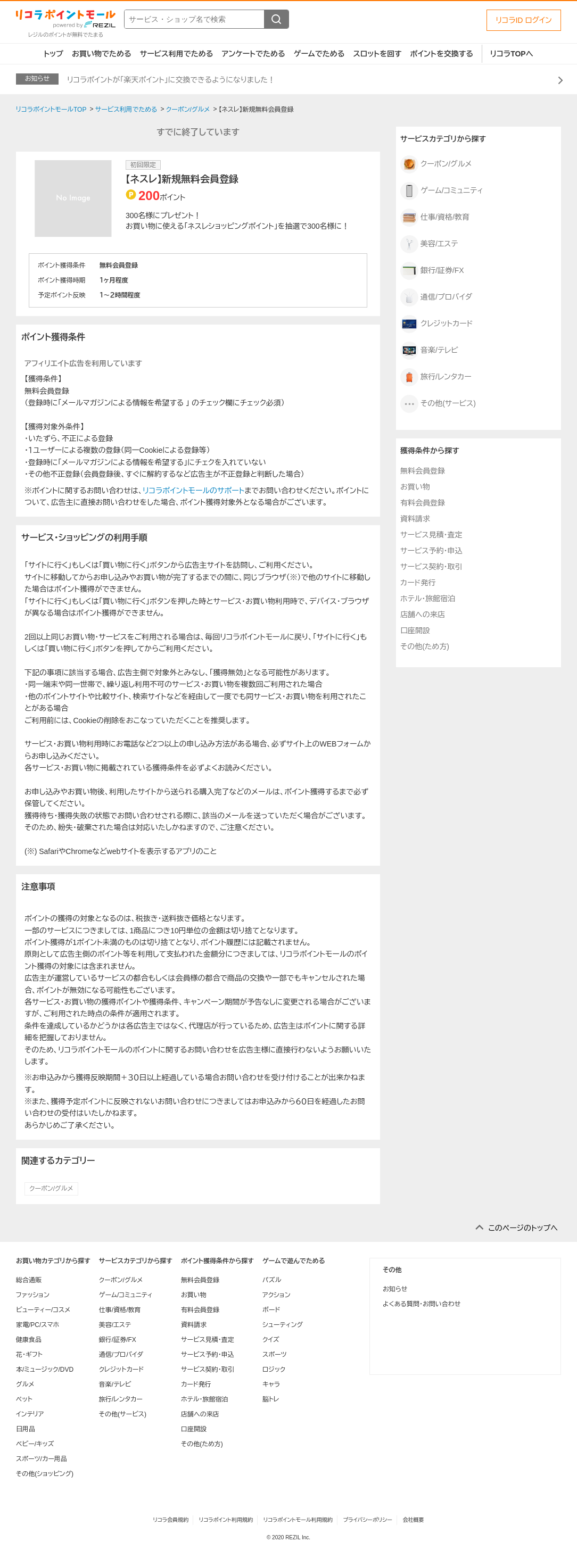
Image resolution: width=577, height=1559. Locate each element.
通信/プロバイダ (436, 297)
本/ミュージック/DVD (44, 1369)
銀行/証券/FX (432, 271)
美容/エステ (429, 244)
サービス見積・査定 (431, 534)
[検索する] (276, 19)
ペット (24, 1399)
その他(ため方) (424, 646)
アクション (276, 1295)
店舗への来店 (422, 614)
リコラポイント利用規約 (226, 1520)
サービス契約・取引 (431, 566)
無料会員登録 (422, 471)
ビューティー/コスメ (43, 1310)
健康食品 (29, 1340)
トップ (53, 53)
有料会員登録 (422, 503)
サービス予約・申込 (431, 550)
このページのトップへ (523, 1228)
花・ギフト (29, 1354)
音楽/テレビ (429, 351)
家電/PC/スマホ (37, 1325)
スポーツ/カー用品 (41, 1459)
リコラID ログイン (524, 20)
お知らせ (395, 1289)
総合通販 (29, 1280)
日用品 (25, 1429)
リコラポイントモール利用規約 (298, 1520)
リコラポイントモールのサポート (193, 490)
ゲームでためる (319, 53)
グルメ (25, 1384)
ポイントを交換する (441, 53)
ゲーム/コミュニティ (441, 191)
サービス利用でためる (176, 53)
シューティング (282, 1325)
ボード (271, 1310)
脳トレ (270, 1399)
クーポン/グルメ (51, 1188)
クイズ (270, 1340)
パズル (271, 1280)
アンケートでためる (253, 53)
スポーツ (274, 1354)
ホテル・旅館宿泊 (427, 598)
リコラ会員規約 (170, 1520)
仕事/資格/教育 (434, 218)
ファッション (33, 1295)
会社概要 (413, 1520)
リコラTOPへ (511, 53)
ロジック (273, 1369)
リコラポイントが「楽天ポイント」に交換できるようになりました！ (171, 80)
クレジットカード (436, 324)
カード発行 (417, 582)
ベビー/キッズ (35, 1444)
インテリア (30, 1414)
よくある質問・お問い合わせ (421, 1304)
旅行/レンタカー (436, 377)
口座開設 (415, 630)
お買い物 (415, 487)
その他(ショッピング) (44, 1474)
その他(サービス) (438, 404)
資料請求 (415, 519)
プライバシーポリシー (367, 1520)
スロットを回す (377, 53)
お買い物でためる (101, 53)
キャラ (271, 1384)
